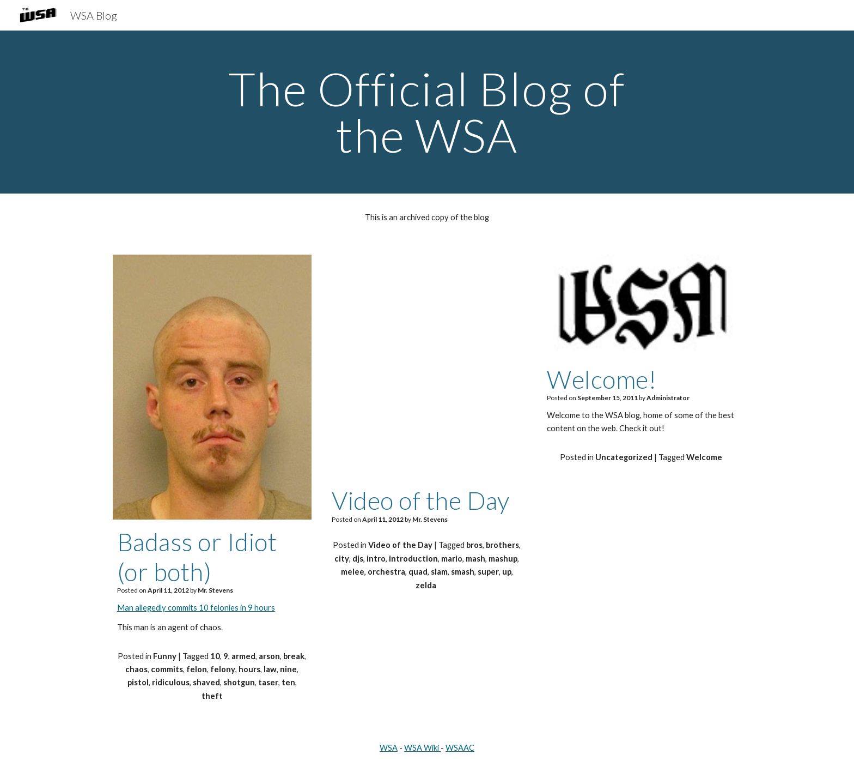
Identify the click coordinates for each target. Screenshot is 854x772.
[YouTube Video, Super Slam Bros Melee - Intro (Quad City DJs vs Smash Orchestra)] (426, 366)
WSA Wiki (421, 747)
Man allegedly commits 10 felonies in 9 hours (196, 607)
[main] (427, 112)
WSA (389, 747)
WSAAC (460, 747)
